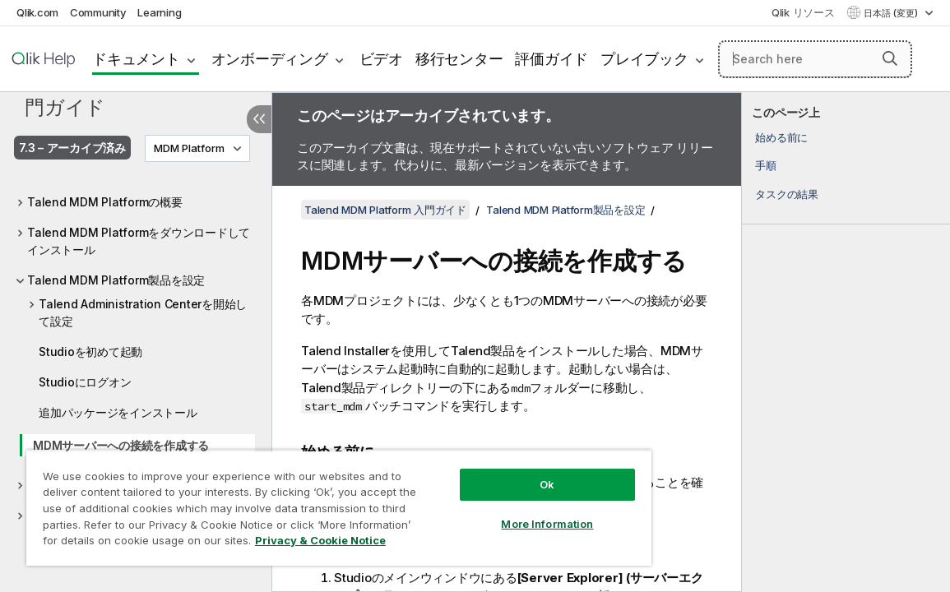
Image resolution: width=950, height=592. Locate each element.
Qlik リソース (803, 12)
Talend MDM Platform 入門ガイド (136, 94)
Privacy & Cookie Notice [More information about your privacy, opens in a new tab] (320, 540)
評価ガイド (551, 58)
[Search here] (815, 59)
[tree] (135, 354)
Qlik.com (37, 12)
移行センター (459, 58)
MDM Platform (189, 148)
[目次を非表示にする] (259, 119)
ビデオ (381, 58)
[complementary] (846, 342)
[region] (338, 508)
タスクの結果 (786, 194)
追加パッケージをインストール (118, 412)
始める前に (781, 137)
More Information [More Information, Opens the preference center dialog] (547, 523)
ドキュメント (136, 58)
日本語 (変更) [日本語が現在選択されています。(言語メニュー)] (892, 13)
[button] (890, 58)
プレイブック (644, 58)
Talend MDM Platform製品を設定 (116, 280)
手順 (765, 165)
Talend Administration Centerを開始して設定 (143, 312)
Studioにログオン (85, 382)
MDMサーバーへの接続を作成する (121, 445)
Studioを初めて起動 (90, 351)
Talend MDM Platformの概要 (105, 202)
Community (98, 12)
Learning (159, 12)
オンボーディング (269, 58)
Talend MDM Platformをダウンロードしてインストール (138, 241)
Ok (547, 484)
